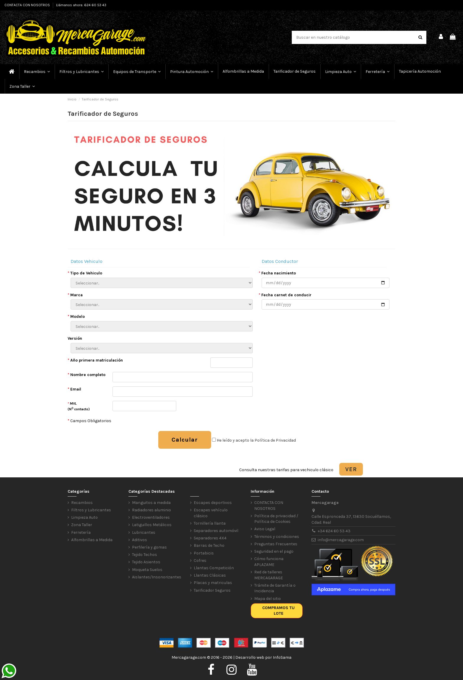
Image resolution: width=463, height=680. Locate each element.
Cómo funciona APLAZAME (268, 561)
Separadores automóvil (216, 530)
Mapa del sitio (267, 598)
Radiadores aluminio (151, 510)
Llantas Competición (214, 567)
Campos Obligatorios (89, 420)
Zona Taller (81, 524)
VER (351, 469)
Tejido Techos (144, 554)
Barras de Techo (209, 545)
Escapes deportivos (213, 502)
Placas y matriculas (213, 582)
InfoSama (282, 657)
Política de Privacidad (275, 440)
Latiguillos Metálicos (152, 524)
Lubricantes (143, 532)
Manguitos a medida (151, 502)
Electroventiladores (151, 517)
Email (74, 389)
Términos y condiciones (276, 536)
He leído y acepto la (254, 440)
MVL (79, 406)
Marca (75, 294)
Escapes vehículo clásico (211, 512)
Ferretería (81, 532)
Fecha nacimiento (277, 273)
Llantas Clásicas (210, 575)
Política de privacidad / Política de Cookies (276, 518)
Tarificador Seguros (212, 590)
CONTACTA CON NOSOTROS (27, 5)
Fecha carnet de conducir (285, 294)
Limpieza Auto (84, 517)
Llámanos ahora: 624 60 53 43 (81, 5)
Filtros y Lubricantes (91, 510)
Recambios (82, 502)
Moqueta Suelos (147, 569)
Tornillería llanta (210, 523)
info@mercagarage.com (341, 539)
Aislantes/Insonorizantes (156, 577)
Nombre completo (86, 374)
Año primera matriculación (95, 360)
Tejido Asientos (146, 562)
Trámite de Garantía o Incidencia (275, 588)
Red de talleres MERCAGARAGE (268, 575)
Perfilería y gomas (149, 547)
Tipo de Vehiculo (85, 273)
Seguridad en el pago (274, 551)
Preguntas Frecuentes (275, 543)
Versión (75, 338)
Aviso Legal (264, 528)
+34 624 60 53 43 (334, 530)
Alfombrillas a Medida (92, 539)
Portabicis (204, 553)
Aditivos (139, 539)
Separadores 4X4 (210, 538)
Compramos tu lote (278, 610)
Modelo (76, 316)
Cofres (200, 560)
